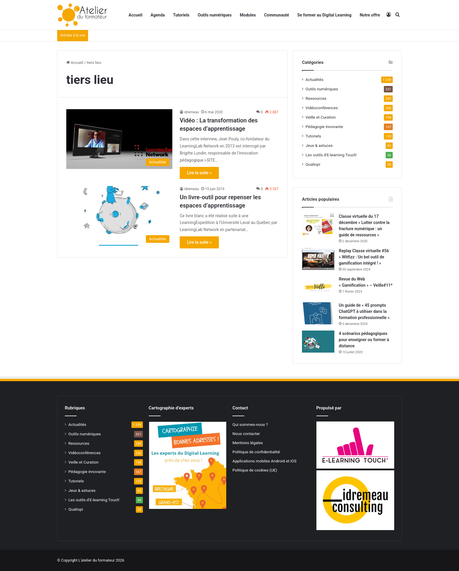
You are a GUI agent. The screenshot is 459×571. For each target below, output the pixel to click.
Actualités (314, 79)
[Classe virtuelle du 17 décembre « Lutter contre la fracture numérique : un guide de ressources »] (318, 224)
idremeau (191, 112)
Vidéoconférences (322, 107)
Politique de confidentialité (256, 451)
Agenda (158, 15)
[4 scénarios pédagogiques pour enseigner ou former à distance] (318, 342)
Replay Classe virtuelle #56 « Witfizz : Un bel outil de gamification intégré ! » (364, 256)
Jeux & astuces (319, 145)
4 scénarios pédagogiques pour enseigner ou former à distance (364, 339)
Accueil (135, 15)
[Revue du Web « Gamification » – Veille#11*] (318, 287)
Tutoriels (181, 15)
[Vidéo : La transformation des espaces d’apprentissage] (119, 139)
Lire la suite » (199, 172)
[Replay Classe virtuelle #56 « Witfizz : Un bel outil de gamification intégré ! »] (318, 259)
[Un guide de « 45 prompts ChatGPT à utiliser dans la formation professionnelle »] (318, 313)
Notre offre (370, 15)
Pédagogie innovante (324, 126)
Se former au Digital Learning (324, 15)
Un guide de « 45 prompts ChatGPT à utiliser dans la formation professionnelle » (364, 311)
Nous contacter (246, 433)
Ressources (316, 98)
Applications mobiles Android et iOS (264, 461)
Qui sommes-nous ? (250, 424)
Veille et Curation (321, 117)
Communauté (276, 15)
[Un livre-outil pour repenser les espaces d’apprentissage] (119, 216)
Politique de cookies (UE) (254, 470)
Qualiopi (313, 164)
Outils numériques (215, 15)
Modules (248, 15)
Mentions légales (247, 442)
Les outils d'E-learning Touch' (331, 154)
